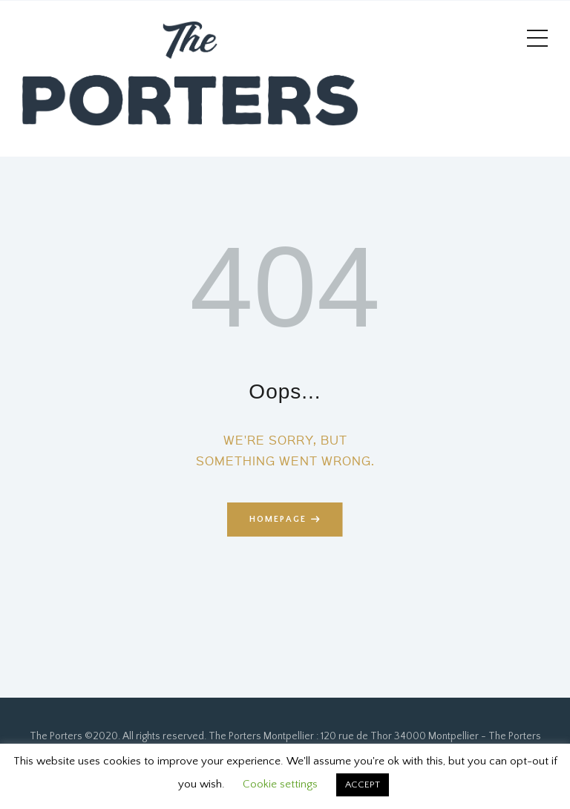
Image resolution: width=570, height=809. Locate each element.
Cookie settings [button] (280, 784)
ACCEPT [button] (362, 784)
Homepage (278, 519)
